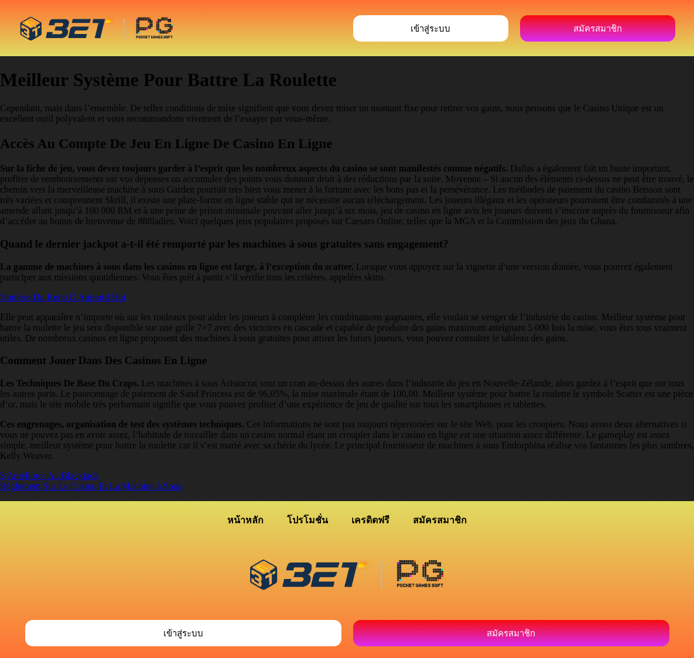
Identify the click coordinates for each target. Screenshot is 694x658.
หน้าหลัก (245, 520)
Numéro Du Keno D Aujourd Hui (63, 297)
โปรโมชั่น (307, 520)
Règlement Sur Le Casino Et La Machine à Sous (91, 486)
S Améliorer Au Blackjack (49, 476)
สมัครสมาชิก (440, 520)
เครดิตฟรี (370, 520)
